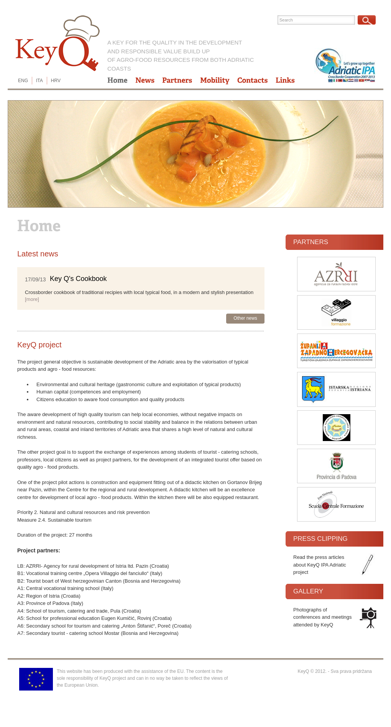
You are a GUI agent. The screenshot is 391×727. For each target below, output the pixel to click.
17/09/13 (35, 279)
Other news (245, 318)
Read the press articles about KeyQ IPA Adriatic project (319, 564)
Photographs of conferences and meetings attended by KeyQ (322, 617)
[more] (32, 299)
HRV (56, 80)
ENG (23, 80)
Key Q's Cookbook (78, 279)
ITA (39, 80)
